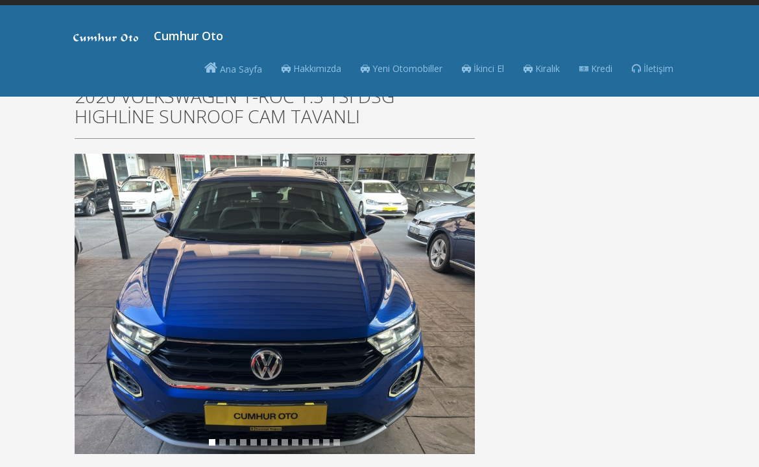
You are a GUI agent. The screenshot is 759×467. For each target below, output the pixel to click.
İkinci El (483, 68)
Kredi (595, 68)
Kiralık (542, 68)
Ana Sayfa (233, 68)
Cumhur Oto (188, 35)
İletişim (652, 68)
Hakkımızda (311, 68)
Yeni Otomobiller (401, 68)
